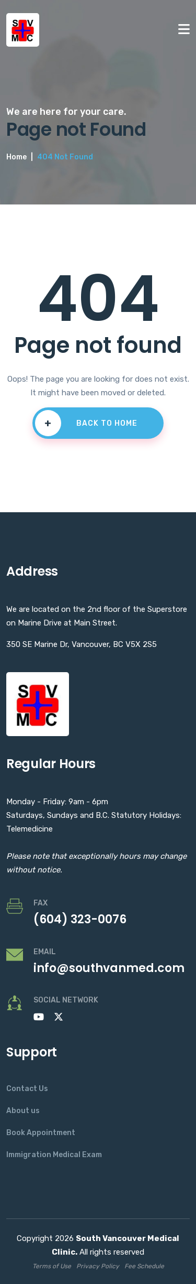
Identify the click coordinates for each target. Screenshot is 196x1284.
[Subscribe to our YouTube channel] (38, 1017)
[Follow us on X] (58, 1017)
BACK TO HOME (86, 423)
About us (23, 1110)
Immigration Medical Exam (54, 1154)
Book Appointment (40, 1132)
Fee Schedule (144, 1266)
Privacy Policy (97, 1266)
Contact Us (27, 1088)
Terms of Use (51, 1266)
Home (16, 157)
